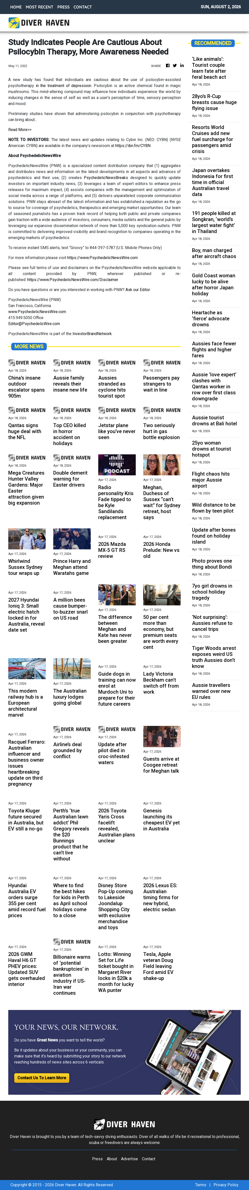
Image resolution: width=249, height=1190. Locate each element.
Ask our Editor (138, 289)
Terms (200, 1184)
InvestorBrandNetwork (92, 333)
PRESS (63, 7)
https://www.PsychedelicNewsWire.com (102, 257)
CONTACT (83, 7)
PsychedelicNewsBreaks (106, 177)
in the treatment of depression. (63, 85)
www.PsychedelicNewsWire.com (37, 311)
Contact (148, 1158)
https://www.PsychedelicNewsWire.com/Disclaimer (72, 279)
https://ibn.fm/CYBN (132, 145)
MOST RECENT (39, 7)
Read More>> (20, 129)
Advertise (129, 1158)
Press (97, 1158)
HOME (16, 7)
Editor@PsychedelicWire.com (34, 323)
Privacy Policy (226, 1184)
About (112, 1158)
